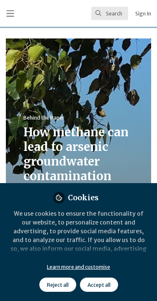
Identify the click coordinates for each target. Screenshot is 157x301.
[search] (109, 13)
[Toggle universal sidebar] (10, 13)
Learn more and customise (78, 267)
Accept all (99, 285)
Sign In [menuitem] (143, 13)
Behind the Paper (43, 118)
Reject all (58, 285)
